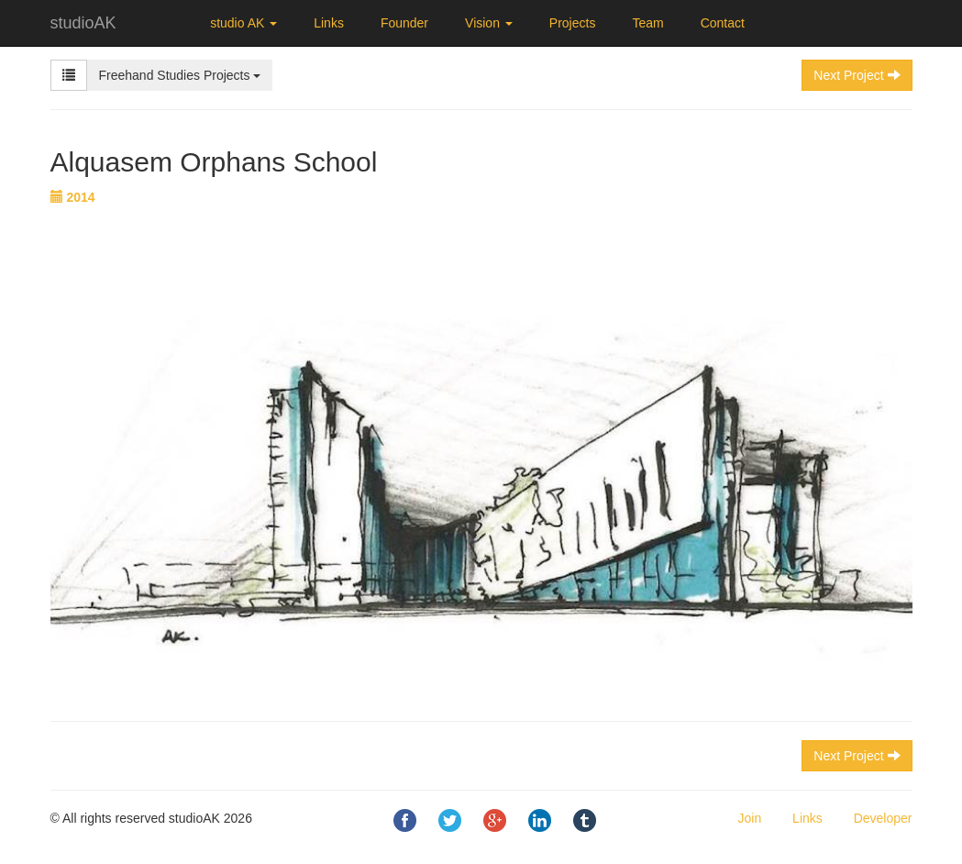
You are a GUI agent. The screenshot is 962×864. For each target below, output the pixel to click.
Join (750, 818)
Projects (572, 23)
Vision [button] (489, 23)
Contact (723, 23)
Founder (404, 23)
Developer (883, 818)
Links (329, 23)
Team (647, 23)
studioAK (83, 23)
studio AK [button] (243, 23)
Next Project (856, 755)
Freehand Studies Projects (180, 75)
